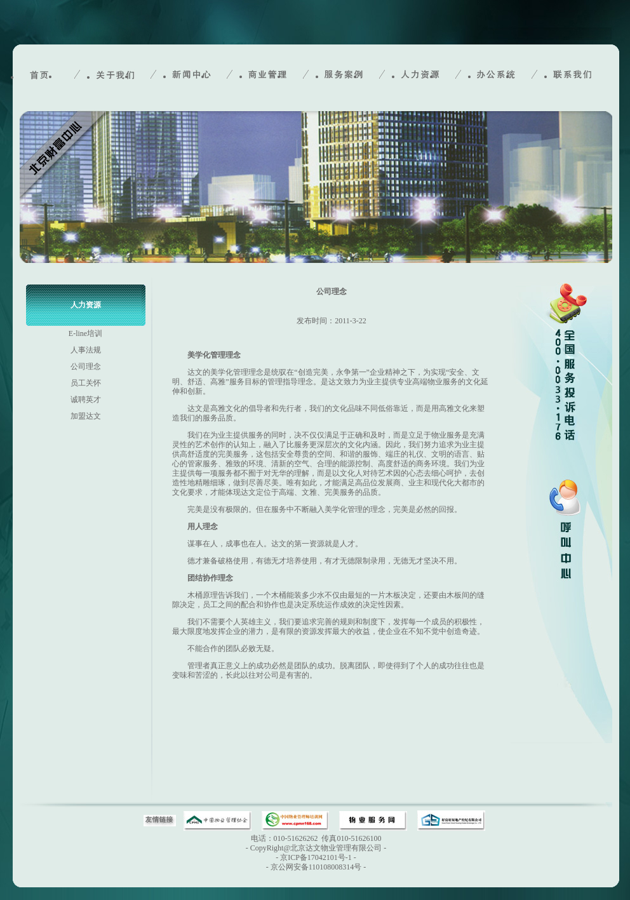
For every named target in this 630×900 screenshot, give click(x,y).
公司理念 (85, 366)
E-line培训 (85, 333)
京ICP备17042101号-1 (316, 857)
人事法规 (85, 350)
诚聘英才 (85, 399)
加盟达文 (85, 416)
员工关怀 (85, 383)
